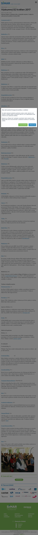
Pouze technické (22, 124)
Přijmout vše (32, 124)
